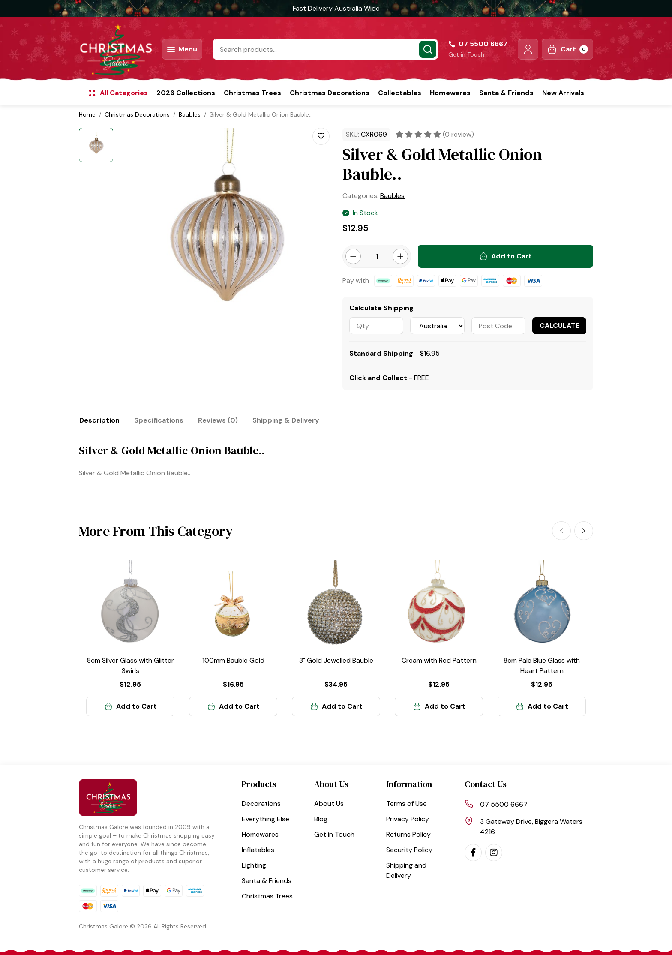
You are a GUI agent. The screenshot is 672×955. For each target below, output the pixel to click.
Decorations (261, 803)
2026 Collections (185, 92)
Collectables (399, 92)
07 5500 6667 (504, 804)
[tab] (99, 420)
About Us (329, 803)
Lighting (254, 865)
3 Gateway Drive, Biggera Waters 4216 (531, 826)
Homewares (450, 92)
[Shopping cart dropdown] (567, 49)
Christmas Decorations (329, 92)
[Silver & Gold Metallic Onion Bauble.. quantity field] (376, 256)
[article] (130, 638)
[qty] (376, 325)
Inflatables (258, 849)
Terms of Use (406, 803)
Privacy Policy (407, 818)
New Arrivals (563, 92)
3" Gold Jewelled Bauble (336, 660)
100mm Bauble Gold (233, 660)
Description (99, 420)
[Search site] (427, 49)
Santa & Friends (506, 92)
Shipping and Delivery (406, 870)
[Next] (583, 530)
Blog (320, 818)
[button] (528, 49)
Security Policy (409, 849)
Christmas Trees (252, 92)
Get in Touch (466, 54)
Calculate (559, 325)
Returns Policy (408, 834)
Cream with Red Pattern (439, 660)
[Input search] (325, 49)
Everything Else (265, 818)
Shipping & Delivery (285, 420)
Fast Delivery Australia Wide (336, 8)
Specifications (158, 420)
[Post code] (498, 325)
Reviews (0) (218, 420)
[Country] (437, 325)
